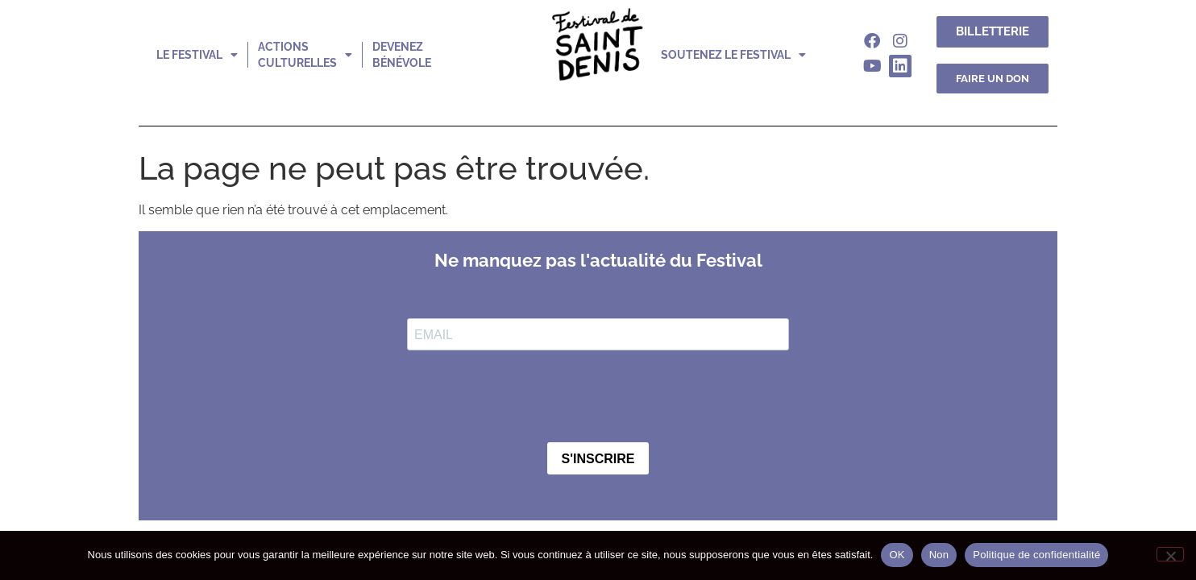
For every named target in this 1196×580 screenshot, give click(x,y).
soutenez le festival (733, 55)
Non (939, 555)
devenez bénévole (401, 54)
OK (896, 555)
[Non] (1170, 554)
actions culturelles (305, 54)
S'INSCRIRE (598, 459)
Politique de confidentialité (1036, 555)
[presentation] (529, 398)
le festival (197, 54)
